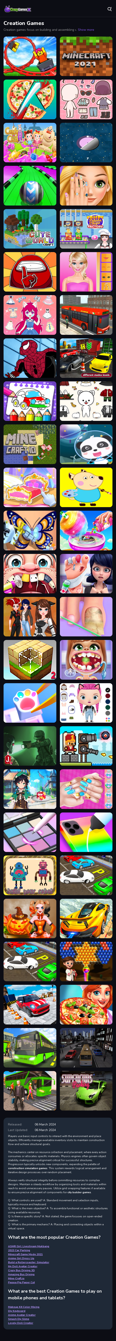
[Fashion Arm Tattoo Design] (30, 530)
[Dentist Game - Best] (30, 573)
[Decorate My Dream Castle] (30, 487)
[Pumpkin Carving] (30, 918)
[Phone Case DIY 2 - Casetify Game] (86, 832)
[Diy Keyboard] (30, 703)
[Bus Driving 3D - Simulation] (86, 315)
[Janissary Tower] (86, 746)
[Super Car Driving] (86, 1091)
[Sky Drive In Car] (86, 918)
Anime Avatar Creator (22, 1315)
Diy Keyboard (16, 1311)
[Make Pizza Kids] (30, 99)
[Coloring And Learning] (30, 401)
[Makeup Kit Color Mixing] (30, 832)
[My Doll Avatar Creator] (86, 703)
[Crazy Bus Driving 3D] (30, 1091)
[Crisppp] (86, 229)
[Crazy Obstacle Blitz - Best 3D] (30, 185)
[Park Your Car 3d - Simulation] (86, 358)
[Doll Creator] (86, 272)
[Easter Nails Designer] (86, 185)
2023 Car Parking (19, 1250)
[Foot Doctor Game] (86, 573)
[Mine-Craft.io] (30, 444)
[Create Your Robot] (30, 875)
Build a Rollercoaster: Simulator (28, 1262)
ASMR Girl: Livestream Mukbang (28, 1246)
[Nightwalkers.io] (30, 746)
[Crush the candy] (30, 142)
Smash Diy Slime (18, 1319)
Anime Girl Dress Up (21, 1258)
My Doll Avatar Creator (22, 1266)
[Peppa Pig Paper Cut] (86, 487)
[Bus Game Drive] (86, 1047)
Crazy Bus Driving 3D (21, 1270)
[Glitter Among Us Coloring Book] (30, 272)
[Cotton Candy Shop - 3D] (86, 530)
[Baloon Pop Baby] (86, 961)
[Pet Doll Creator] (86, 401)
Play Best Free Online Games (17, 9)
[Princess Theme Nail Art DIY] (86, 789)
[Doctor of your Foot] (86, 616)
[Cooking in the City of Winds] (30, 789)
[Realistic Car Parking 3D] (86, 875)
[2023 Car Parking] (30, 1004)
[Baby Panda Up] (86, 444)
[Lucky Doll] (86, 99)
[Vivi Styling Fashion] (30, 315)
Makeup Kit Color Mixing (23, 1307)
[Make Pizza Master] (86, 1004)
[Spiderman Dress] (30, 358)
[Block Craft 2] (30, 659)
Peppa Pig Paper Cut (21, 1282)
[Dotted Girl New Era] (30, 616)
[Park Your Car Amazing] (30, 961)
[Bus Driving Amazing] (30, 1047)
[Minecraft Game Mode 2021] (86, 56)
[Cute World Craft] (30, 229)
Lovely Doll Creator (20, 1323)
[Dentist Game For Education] (86, 659)
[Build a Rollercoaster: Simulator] (30, 56)
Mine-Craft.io (16, 1278)
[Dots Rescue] (86, 142)
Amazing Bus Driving (21, 1274)
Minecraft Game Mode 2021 (25, 1254)
